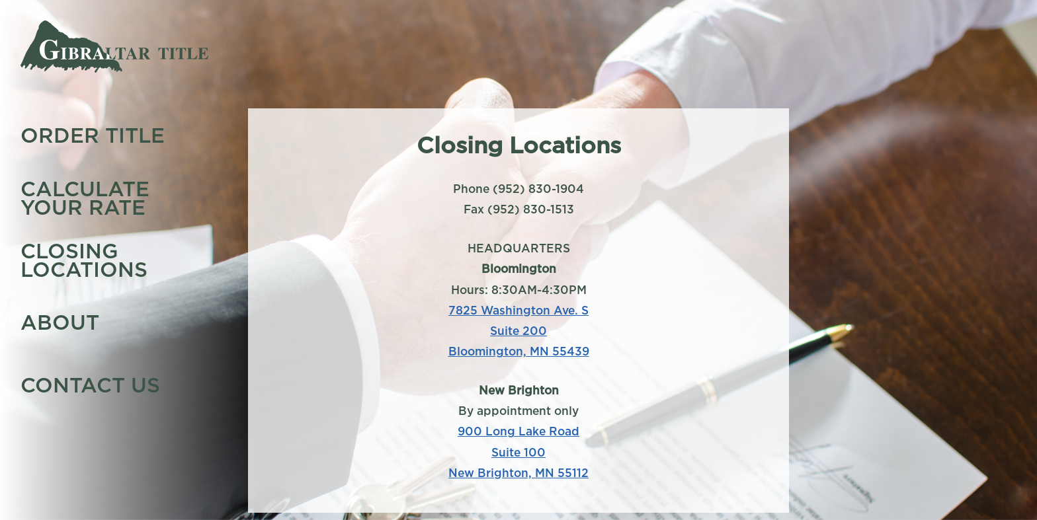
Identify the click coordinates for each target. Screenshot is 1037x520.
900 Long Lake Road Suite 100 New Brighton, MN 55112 (518, 451)
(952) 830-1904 (538, 188)
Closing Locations (84, 259)
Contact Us (90, 384)
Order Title (93, 135)
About (60, 322)
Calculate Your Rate (85, 197)
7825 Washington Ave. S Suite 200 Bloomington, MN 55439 (518, 330)
